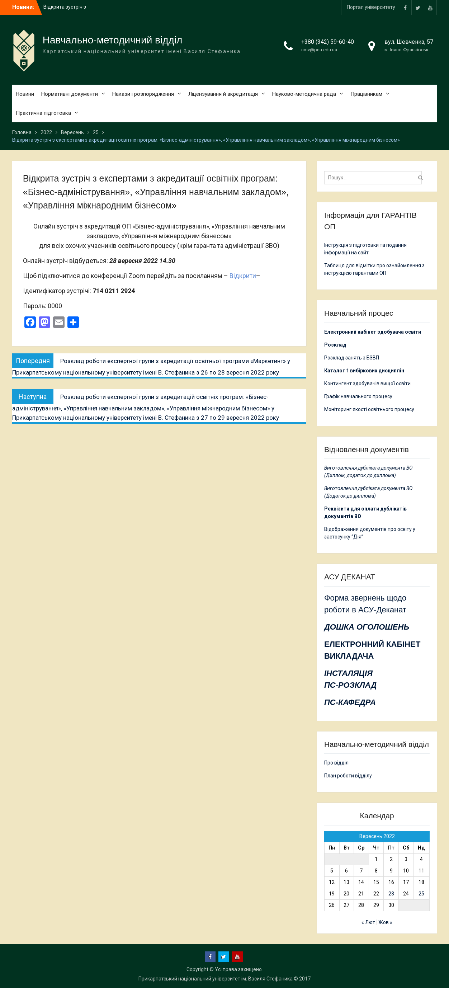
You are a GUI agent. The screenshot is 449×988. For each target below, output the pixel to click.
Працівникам (366, 94)
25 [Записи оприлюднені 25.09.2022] (421, 894)
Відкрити (243, 275)
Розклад (335, 345)
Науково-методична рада (304, 94)
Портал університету (371, 7)
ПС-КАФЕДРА (350, 702)
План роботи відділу (348, 775)
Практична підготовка (43, 113)
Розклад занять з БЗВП (351, 358)
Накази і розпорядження (143, 94)
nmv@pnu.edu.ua (319, 49)
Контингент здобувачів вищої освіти (367, 383)
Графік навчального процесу (358, 396)
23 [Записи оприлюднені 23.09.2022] (391, 894)
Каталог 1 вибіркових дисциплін (364, 370)
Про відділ (336, 763)
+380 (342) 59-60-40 (327, 41)
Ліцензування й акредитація (223, 94)
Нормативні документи (69, 94)
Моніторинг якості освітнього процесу (369, 409)
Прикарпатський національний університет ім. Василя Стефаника (215, 979)
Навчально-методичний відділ (113, 40)
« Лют (368, 922)
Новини (25, 94)
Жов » (385, 922)
